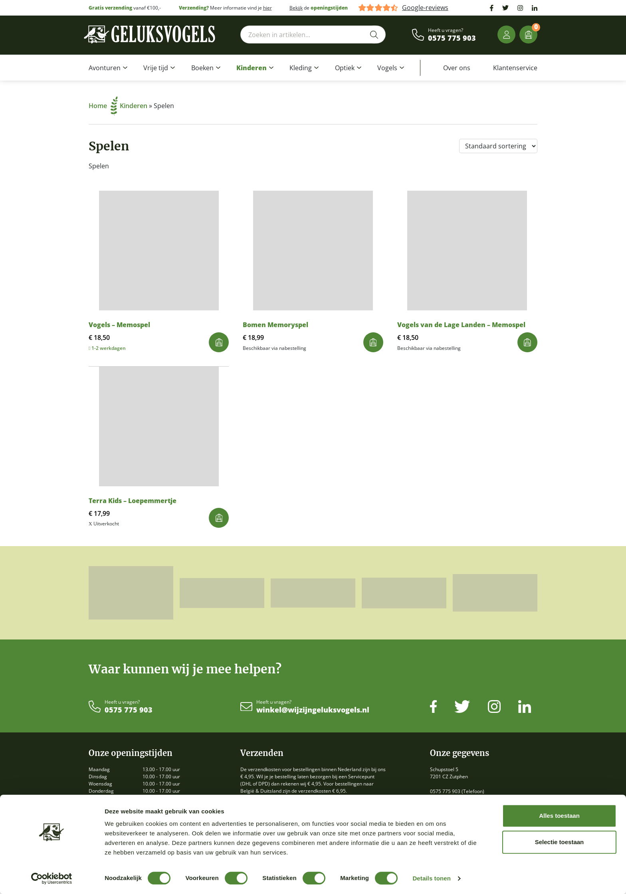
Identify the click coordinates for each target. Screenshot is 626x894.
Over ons (456, 67)
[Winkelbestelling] (498, 146)
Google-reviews (425, 8)
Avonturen (105, 67)
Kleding (300, 67)
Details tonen (431, 878)
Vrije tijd (155, 67)
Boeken (202, 67)
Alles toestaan (559, 815)
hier (267, 7)
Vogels (387, 67)
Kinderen (251, 67)
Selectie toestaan (559, 842)
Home (103, 105)
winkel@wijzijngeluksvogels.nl (312, 710)
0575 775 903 (452, 38)
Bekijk (296, 7)
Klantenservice (515, 67)
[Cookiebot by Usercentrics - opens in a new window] (52, 878)
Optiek (345, 67)
